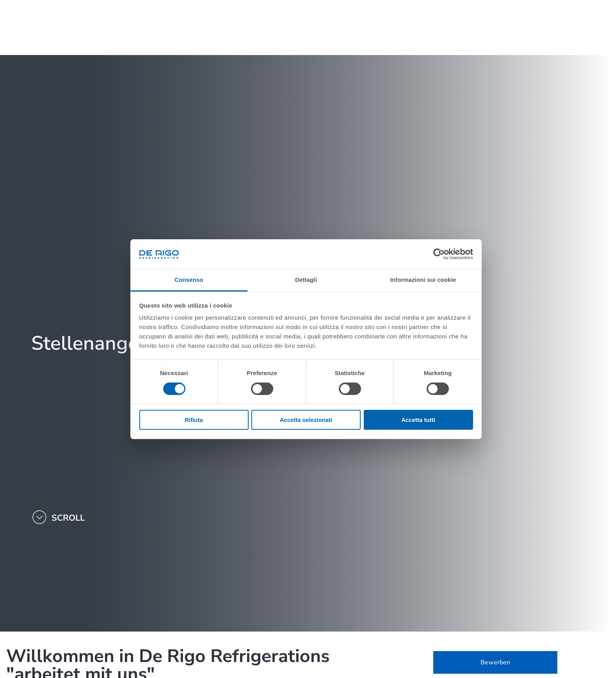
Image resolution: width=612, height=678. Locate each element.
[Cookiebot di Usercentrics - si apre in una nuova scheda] (439, 254)
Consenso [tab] (188, 279)
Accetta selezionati (305, 419)
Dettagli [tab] (306, 279)
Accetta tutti (418, 419)
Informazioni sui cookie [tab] (423, 279)
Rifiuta (194, 419)
